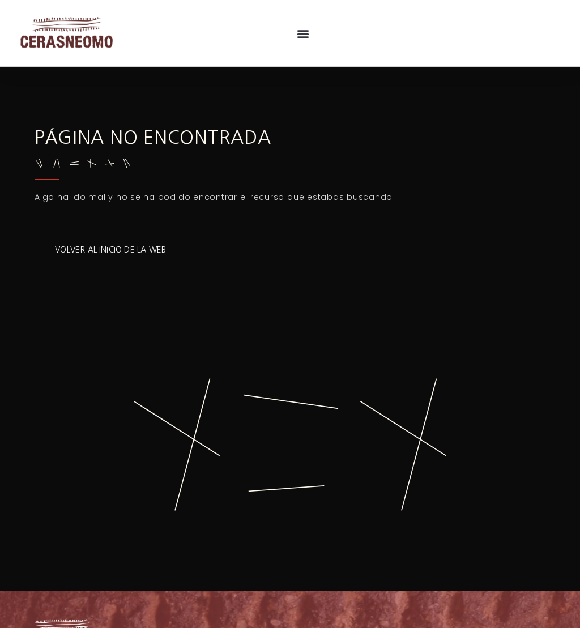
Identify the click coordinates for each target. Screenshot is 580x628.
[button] (302, 33)
